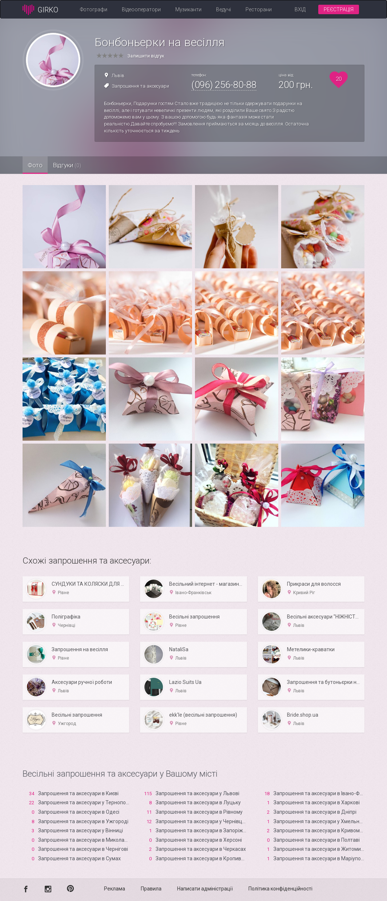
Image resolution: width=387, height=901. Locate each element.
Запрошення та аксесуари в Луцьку (198, 802)
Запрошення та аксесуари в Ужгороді (83, 821)
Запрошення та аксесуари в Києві (78, 793)
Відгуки (79, 165)
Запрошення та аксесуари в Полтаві (317, 840)
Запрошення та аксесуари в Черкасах (201, 849)
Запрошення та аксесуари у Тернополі (84, 802)
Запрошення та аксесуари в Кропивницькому (210, 858)
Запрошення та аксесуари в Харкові (317, 802)
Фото (39, 165)
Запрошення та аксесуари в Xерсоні (199, 840)
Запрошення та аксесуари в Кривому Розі (323, 830)
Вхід (300, 9)
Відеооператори (141, 9)
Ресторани (259, 9)
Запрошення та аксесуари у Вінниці (80, 830)
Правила (151, 889)
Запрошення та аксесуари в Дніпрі (315, 812)
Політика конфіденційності (280, 889)
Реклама (114, 889)
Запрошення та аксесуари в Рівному (199, 812)
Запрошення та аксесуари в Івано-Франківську (330, 793)
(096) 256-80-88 (223, 84)
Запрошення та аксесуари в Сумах (79, 858)
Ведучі (223, 9)
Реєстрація (339, 9)
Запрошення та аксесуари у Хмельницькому (327, 821)
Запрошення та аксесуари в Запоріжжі (202, 830)
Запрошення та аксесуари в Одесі (78, 812)
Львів (118, 75)
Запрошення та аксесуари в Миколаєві (84, 840)
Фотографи (93, 9)
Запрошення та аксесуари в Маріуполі (319, 858)
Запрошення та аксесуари (140, 86)
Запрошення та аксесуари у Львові (197, 793)
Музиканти (188, 9)
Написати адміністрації (205, 889)
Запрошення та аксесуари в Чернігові (83, 849)
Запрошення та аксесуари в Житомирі (319, 849)
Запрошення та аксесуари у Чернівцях (202, 821)
